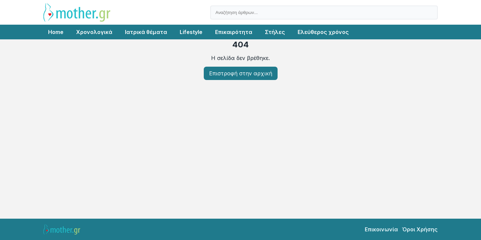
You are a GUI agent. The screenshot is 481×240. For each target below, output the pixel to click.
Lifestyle (191, 32)
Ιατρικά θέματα (146, 32)
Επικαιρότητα (233, 32)
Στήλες (275, 32)
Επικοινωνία (381, 229)
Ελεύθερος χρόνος (323, 32)
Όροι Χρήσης (420, 229)
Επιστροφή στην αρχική (240, 73)
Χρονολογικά (94, 32)
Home (55, 32)
